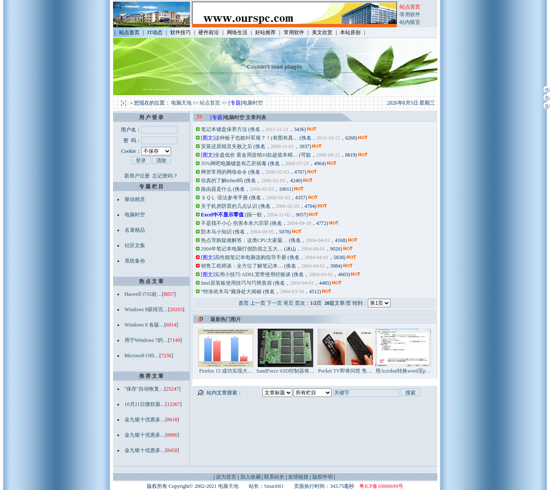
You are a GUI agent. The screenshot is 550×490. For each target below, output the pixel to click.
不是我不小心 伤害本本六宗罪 (235, 223)
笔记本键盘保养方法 (224, 129)
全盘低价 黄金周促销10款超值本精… (256, 155)
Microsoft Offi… (142, 356)
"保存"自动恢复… (145, 389)
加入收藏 (250, 477)
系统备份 (135, 261)
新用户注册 (137, 176)
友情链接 (298, 477)
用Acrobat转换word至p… (403, 368)
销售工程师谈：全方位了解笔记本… (242, 266)
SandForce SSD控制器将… (285, 368)
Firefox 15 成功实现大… (225, 368)
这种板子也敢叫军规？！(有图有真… (256, 138)
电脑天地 (181, 103)
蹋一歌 (254, 215)
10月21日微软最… (145, 404)
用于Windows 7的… (147, 340)
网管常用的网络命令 (224, 172)
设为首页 (226, 477)
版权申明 (322, 477)
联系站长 (274, 477)
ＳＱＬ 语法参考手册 (224, 198)
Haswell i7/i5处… (143, 294)
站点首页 (210, 103)
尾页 (288, 303)
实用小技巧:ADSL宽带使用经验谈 (253, 274)
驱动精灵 (135, 199)
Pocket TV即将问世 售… (345, 368)
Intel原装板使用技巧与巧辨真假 (236, 283)
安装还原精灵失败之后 (226, 146)
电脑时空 (252, 103)
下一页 (274, 303)
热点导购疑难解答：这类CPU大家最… (244, 240)
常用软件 (410, 15)
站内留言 (410, 22)
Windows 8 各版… (145, 325)
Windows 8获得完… (147, 309)
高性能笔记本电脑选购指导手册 (250, 257)
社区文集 (135, 245)
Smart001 (274, 486)
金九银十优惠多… (145, 420)
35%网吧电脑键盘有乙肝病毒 (234, 163)
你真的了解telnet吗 (222, 181)
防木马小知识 (216, 232)
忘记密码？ (165, 176)
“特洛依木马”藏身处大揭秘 (231, 292)
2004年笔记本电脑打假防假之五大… (242, 249)
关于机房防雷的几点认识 (229, 206)
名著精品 (135, 230)
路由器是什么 (216, 189)
